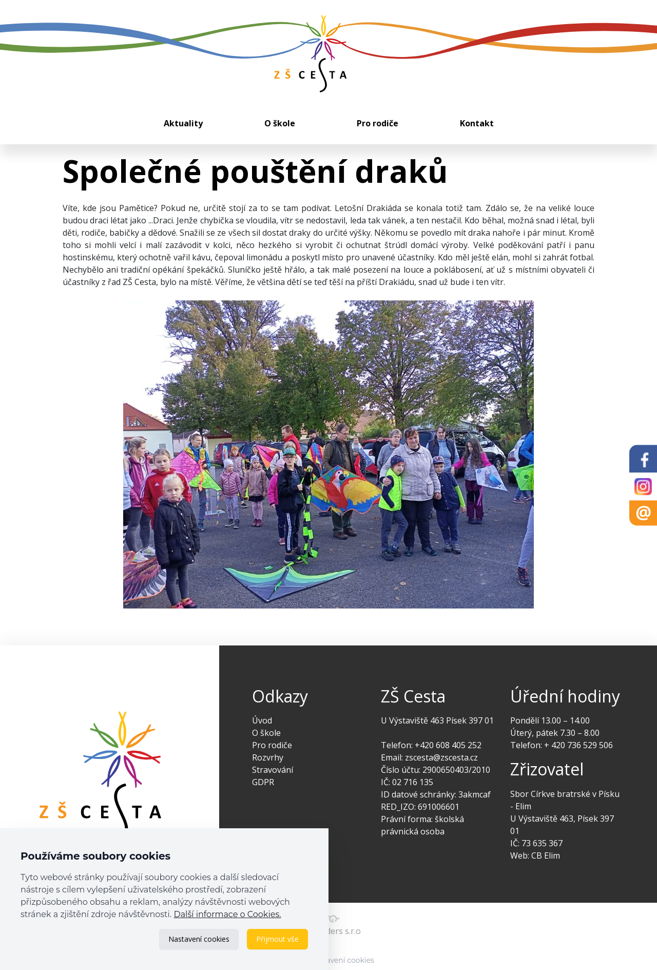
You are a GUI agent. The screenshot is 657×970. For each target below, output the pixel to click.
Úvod (262, 720)
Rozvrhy (267, 757)
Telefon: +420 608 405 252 (431, 745)
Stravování (272, 769)
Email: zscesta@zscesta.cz (429, 757)
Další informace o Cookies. (227, 914)
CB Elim (545, 855)
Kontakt (477, 123)
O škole (279, 123)
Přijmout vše (277, 939)
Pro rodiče (377, 123)
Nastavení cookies (198, 939)
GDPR (263, 782)
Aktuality (183, 123)
